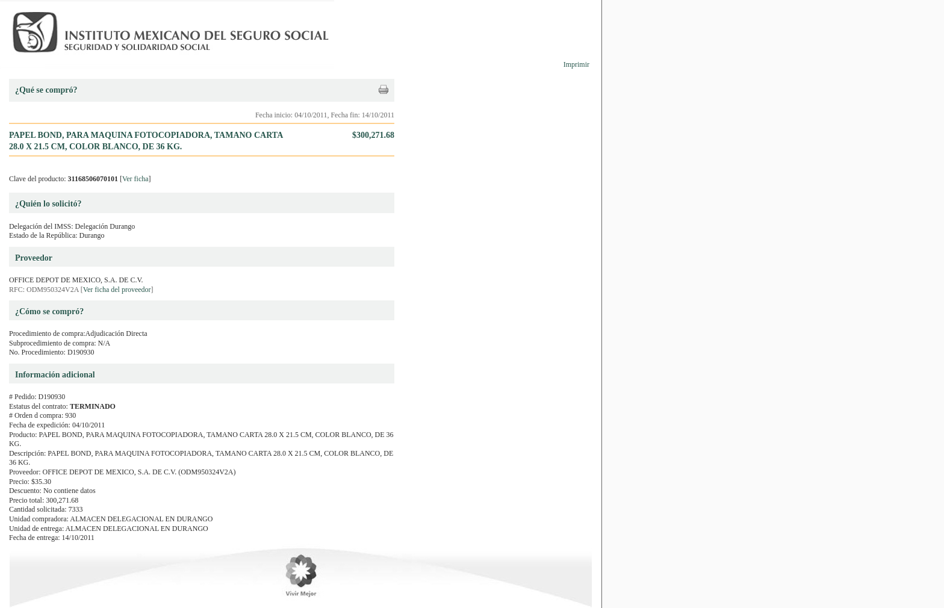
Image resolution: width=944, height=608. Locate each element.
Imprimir (576, 64)
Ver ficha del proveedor (117, 289)
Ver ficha (135, 179)
